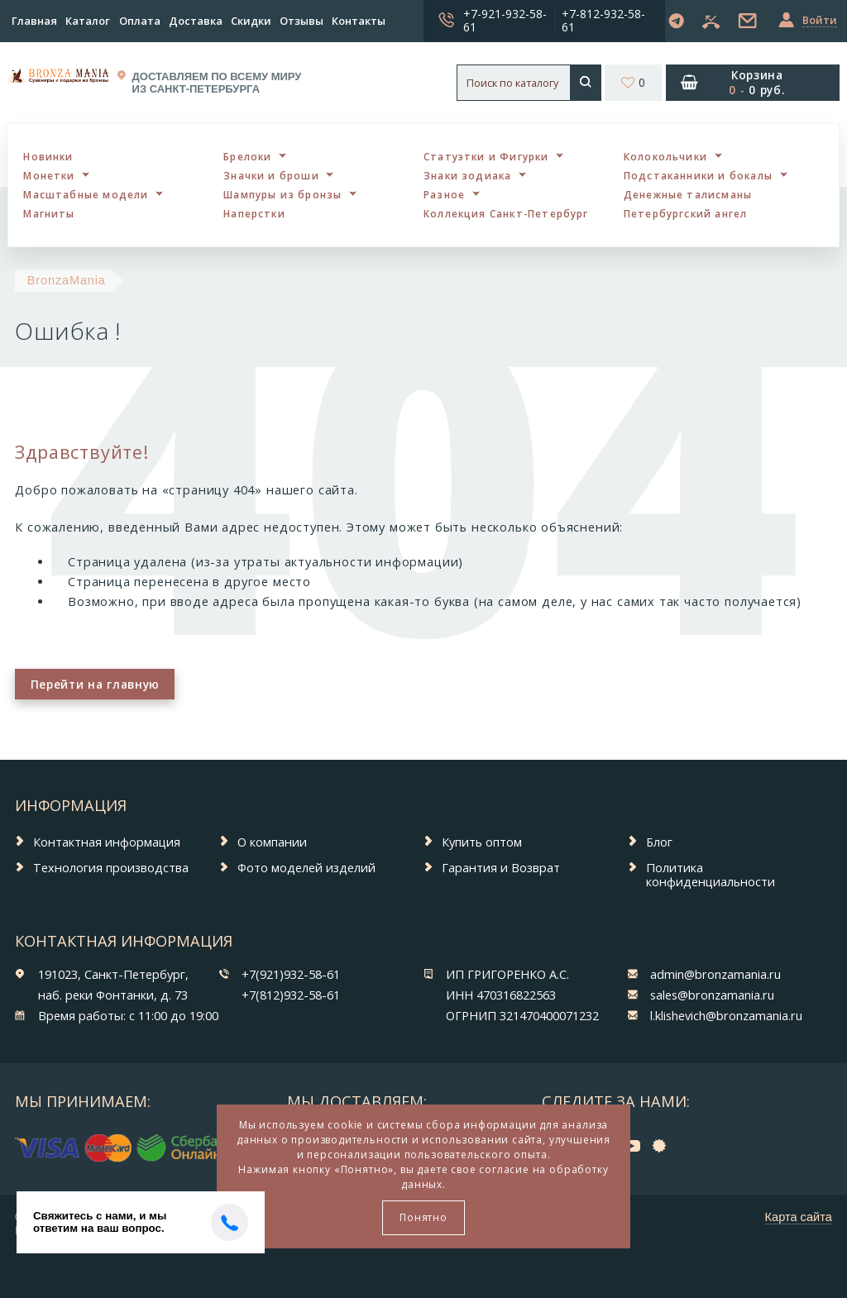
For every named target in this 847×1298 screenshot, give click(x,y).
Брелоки (247, 156)
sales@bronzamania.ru (712, 994)
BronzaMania (66, 280)
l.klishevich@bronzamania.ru (726, 1015)
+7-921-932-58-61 (505, 20)
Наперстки (254, 213)
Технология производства (111, 867)
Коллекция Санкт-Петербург (506, 213)
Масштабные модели (85, 194)
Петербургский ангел (686, 213)
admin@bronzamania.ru (715, 974)
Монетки (48, 175)
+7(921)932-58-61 (291, 974)
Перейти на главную (95, 684)
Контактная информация (106, 841)
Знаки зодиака (467, 175)
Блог (659, 841)
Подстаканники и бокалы (698, 175)
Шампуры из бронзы (282, 194)
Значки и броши (271, 175)
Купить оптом (482, 841)
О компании (272, 841)
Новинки (48, 156)
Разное (444, 194)
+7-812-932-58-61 (603, 20)
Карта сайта (798, 1217)
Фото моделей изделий (306, 867)
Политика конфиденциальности (710, 874)
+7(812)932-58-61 (291, 994)
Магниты (48, 213)
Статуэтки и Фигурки (486, 156)
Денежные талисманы (688, 194)
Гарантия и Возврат (501, 867)
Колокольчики (665, 156)
